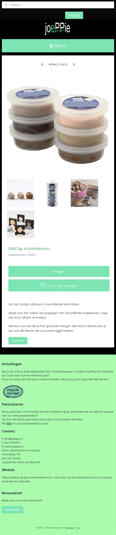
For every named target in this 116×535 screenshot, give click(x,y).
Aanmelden (12, 510)
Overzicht (18, 341)
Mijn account (96, 14)
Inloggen (74, 15)
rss (78, 527)
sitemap (69, 527)
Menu (58, 45)
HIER (8, 423)
